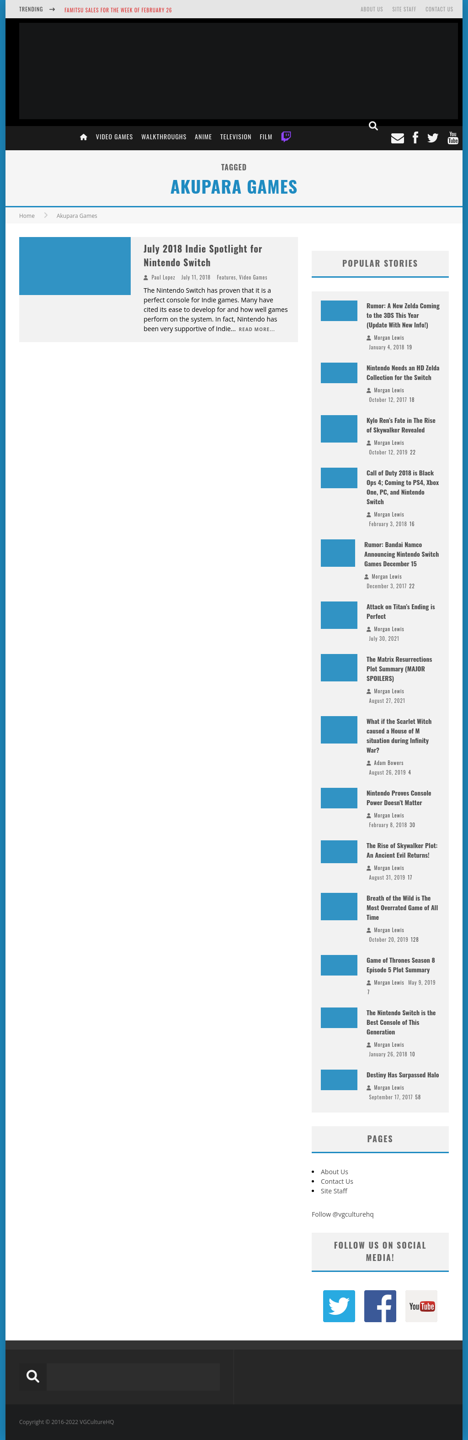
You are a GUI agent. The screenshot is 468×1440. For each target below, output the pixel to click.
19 (409, 347)
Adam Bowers (389, 762)
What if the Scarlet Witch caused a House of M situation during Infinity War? (399, 735)
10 (412, 1054)
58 (418, 1097)
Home (27, 216)
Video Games (114, 136)
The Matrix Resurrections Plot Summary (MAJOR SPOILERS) (399, 668)
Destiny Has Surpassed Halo (403, 1074)
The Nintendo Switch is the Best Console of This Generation (401, 1021)
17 (410, 877)
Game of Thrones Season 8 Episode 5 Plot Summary (401, 964)
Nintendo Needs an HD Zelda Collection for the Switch (403, 372)
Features (226, 277)
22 (413, 452)
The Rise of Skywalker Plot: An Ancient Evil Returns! (402, 850)
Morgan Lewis (389, 337)
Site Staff (404, 9)
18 (412, 399)
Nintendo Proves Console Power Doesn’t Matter (399, 797)
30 (412, 824)
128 (415, 939)
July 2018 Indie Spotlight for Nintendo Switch (203, 255)
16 (412, 523)
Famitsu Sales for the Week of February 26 (118, 10)
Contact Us (439, 9)
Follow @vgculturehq (343, 1214)
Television (235, 136)
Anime (203, 136)
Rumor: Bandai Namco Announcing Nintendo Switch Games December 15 (401, 553)
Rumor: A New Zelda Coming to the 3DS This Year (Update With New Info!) (403, 315)
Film (266, 136)
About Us (372, 9)
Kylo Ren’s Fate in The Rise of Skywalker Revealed (401, 424)
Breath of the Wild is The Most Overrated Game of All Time (402, 907)
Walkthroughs (163, 136)
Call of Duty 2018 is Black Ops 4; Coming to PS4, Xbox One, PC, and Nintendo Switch (403, 487)
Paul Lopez (164, 277)
